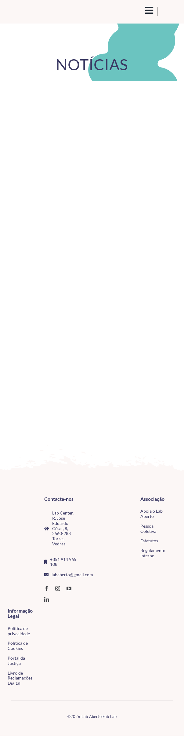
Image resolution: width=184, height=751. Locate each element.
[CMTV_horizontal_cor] (44, 611)
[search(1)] (142, 10)
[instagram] (57, 588)
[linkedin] (46, 599)
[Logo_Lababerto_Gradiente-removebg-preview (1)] (27, 11)
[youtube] (69, 588)
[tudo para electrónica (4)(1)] (44, 623)
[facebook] (46, 588)
